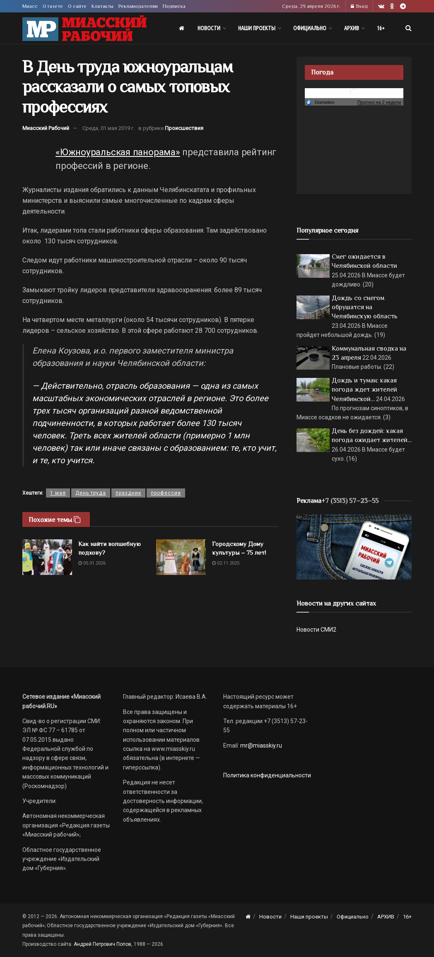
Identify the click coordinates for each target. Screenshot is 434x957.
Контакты (102, 6)
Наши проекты (256, 28)
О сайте (77, 6)
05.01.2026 (92, 563)
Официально (309, 28)
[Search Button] (408, 28)
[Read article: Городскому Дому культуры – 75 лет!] (181, 557)
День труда (90, 493)
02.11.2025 (225, 563)
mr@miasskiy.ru (260, 745)
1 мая (58, 493)
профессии (166, 493)
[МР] (354, 546)
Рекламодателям (138, 6)
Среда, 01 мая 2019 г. (108, 128)
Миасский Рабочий (45, 128)
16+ (381, 28)
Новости (209, 28)
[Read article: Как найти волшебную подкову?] (47, 557)
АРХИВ (351, 28)
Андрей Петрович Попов (102, 944)
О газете (53, 6)
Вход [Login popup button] (359, 6)
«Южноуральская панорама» (117, 152)
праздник (128, 493)
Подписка (174, 6)
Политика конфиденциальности (267, 775)
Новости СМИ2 (316, 629)
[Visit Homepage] (84, 28)
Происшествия (184, 128)
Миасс (30, 6)
